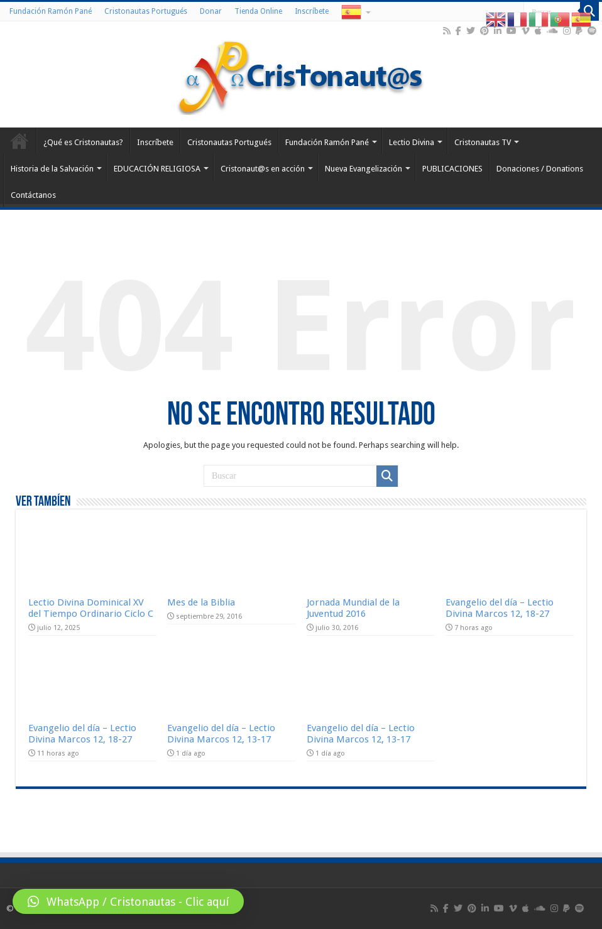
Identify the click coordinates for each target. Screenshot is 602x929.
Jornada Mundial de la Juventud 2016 (353, 608)
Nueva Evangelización (363, 168)
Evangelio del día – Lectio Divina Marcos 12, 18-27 (500, 608)
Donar (211, 11)
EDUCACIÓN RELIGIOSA (157, 168)
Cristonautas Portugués (145, 11)
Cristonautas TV (482, 142)
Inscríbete (312, 11)
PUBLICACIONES (452, 168)
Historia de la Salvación (52, 168)
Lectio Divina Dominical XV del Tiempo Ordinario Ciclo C (90, 608)
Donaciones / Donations (539, 168)
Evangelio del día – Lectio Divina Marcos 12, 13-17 (221, 733)
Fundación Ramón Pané (50, 11)
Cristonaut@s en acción (263, 168)
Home (19, 141)
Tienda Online (258, 11)
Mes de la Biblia (201, 602)
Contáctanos (33, 195)
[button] (128, 901)
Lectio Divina (411, 142)
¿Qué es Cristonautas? (83, 142)
